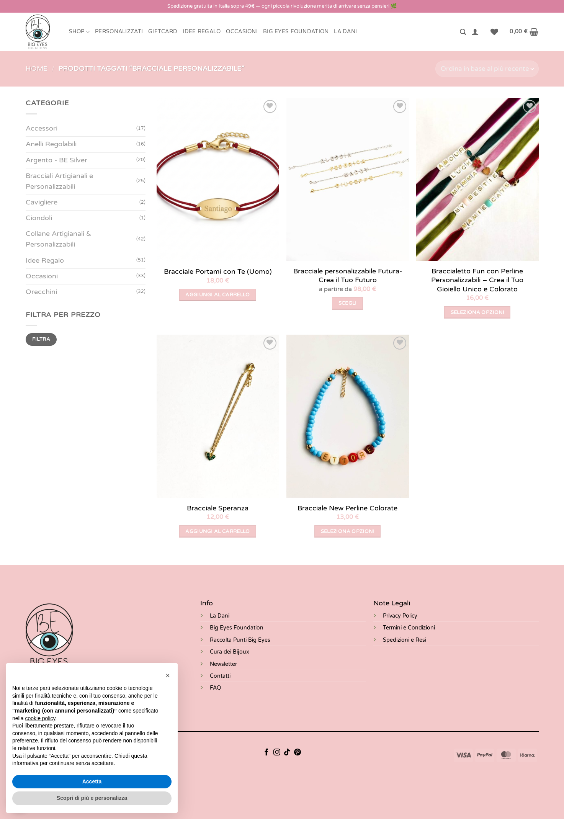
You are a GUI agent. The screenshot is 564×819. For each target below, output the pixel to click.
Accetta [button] (92, 781)
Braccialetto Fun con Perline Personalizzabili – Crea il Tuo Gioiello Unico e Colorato (477, 280)
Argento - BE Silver (56, 160)
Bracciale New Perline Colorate (347, 508)
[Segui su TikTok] (287, 753)
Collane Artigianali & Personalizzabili (58, 239)
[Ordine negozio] (487, 68)
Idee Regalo (202, 31)
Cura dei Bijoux (229, 652)
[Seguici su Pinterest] (297, 753)
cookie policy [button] (40, 718)
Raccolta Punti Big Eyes (240, 640)
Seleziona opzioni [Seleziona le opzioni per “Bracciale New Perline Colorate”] (347, 531)
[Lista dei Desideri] (494, 31)
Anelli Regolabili (51, 144)
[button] (463, 32)
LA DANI (345, 31)
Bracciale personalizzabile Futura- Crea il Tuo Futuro (347, 275)
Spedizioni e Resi (404, 640)
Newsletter (223, 664)
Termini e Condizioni (409, 627)
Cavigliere (41, 202)
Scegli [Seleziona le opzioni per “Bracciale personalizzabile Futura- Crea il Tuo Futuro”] (347, 303)
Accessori (41, 128)
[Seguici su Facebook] (266, 753)
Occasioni (242, 31)
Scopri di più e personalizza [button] (92, 798)
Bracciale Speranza (217, 508)
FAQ (215, 688)
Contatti (220, 676)
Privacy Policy (400, 616)
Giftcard (162, 31)
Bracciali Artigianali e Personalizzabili (59, 181)
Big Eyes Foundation (236, 627)
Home (36, 69)
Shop (79, 32)
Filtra (41, 339)
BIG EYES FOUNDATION (296, 31)
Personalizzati (119, 31)
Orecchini (41, 292)
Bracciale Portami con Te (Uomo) (218, 271)
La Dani (219, 616)
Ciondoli (39, 218)
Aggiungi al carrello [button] (217, 295)
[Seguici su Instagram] (276, 753)
